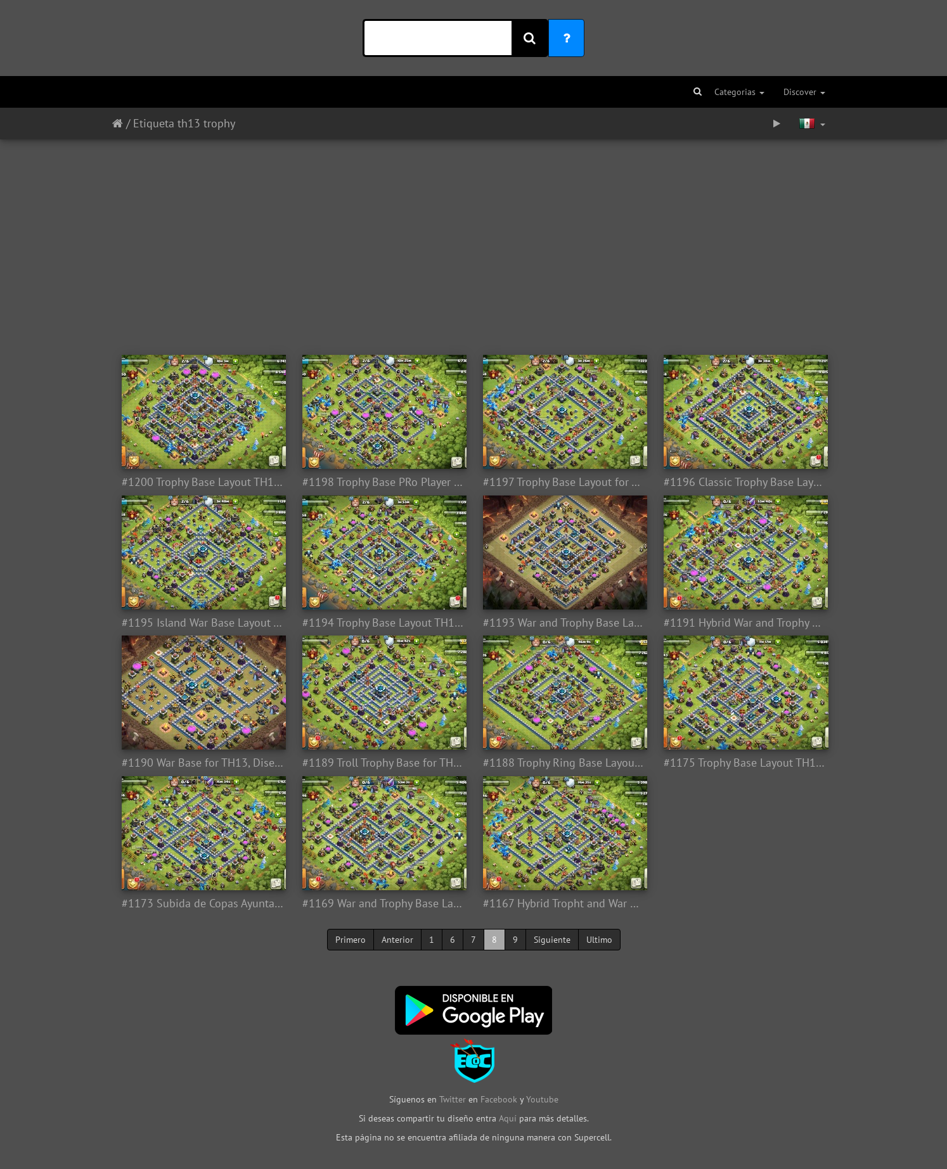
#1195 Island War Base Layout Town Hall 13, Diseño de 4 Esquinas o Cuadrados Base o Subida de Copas (202, 623)
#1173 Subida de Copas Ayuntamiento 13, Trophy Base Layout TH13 (202, 903)
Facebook (498, 1099)
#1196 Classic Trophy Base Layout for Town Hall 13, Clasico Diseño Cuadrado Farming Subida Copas (744, 482)
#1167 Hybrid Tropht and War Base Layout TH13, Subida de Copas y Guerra (564, 903)
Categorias (739, 92)
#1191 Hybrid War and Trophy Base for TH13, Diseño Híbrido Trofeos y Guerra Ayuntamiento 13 (744, 623)
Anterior (397, 939)
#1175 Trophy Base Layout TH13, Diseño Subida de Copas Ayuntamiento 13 (744, 763)
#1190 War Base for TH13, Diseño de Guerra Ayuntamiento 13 (202, 763)
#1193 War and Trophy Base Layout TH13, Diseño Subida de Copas (564, 623)
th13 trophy (206, 123)
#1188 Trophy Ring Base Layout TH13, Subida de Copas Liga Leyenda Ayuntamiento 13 (564, 763)
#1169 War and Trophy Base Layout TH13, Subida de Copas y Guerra (383, 903)
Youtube (542, 1099)
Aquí (508, 1118)
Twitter (453, 1099)
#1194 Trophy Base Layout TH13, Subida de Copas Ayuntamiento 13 (383, 623)
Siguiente (552, 939)
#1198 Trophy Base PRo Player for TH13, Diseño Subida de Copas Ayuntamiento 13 (383, 482)
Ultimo (599, 939)
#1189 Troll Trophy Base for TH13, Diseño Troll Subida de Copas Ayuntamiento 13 (383, 763)
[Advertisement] (473, 240)
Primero (350, 939)
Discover (804, 92)
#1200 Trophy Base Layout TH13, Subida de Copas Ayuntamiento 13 (202, 482)
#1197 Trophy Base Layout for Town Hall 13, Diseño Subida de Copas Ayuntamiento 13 (564, 482)
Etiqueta (153, 123)
